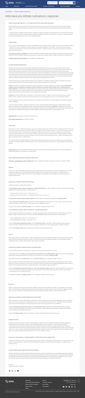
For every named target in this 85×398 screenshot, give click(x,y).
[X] (75, 386)
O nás (6, 6)
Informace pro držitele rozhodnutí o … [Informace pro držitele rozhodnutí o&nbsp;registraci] (22, 11)
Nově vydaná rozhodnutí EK (15, 119)
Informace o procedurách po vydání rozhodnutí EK (21, 161)
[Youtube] (63, 386)
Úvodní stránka (8, 11)
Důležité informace (65, 6)
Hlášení (78, 6)
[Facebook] (66, 386)
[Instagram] (69, 386)
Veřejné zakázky (28, 386)
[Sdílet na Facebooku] (9, 370)
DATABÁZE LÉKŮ (52, 2)
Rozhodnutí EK (12, 116)
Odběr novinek (45, 386)
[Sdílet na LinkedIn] (12, 370)
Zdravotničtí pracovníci (31, 6)
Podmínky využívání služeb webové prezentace (64, 391)
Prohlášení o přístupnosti (50, 391)
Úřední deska (28, 380)
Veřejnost (16, 6)
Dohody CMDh (12, 149)
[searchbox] (67, 2)
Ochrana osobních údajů (40, 391)
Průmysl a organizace (48, 6)
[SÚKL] (15, 3)
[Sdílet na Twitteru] (15, 370)
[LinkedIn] (72, 386)
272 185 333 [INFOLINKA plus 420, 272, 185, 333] (72, 380)
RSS (78, 391)
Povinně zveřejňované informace (32, 382)
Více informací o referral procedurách (18, 53)
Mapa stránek (45, 384)
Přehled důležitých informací (31, 384)
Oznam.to (75, 391)
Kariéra (26, 388)
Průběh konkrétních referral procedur (18, 58)
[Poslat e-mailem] (18, 370)
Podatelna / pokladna (47, 382)
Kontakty (44, 380)
